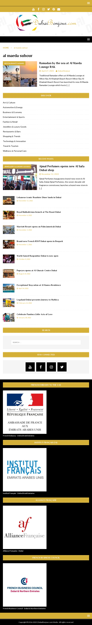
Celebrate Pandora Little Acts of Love (34, 314)
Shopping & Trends (11, 136)
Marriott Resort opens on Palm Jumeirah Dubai (39, 226)
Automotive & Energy (13, 107)
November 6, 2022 (25, 215)
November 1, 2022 (25, 244)
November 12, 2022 (50, 174)
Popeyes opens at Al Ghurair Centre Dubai (37, 270)
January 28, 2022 (25, 318)
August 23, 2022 (24, 274)
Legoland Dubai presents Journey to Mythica (38, 300)
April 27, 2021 (48, 71)
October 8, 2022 (24, 259)
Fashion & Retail (10, 122)
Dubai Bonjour (64, 71)
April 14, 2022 (23, 288)
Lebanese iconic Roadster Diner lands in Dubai (39, 197)
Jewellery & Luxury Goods (14, 126)
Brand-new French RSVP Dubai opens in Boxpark (40, 241)
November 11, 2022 (26, 201)
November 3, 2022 (25, 230)
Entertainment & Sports (14, 117)
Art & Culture (9, 102)
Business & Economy (12, 112)
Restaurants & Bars (12, 131)
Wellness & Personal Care (14, 151)
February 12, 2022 (25, 303)
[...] (40, 188)
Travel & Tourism (10, 146)
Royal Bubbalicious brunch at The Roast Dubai (39, 212)
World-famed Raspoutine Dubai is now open (37, 256)
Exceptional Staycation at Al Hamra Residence (39, 285)
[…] (68, 85)
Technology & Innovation (14, 141)
